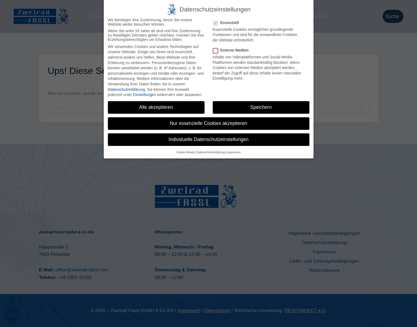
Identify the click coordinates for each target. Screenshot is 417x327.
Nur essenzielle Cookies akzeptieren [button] (208, 120)
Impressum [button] (233, 149)
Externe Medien (232, 47)
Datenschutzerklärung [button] (211, 149)
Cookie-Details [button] (185, 149)
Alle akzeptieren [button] (156, 104)
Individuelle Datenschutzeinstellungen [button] (208, 136)
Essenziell (227, 19)
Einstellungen (144, 91)
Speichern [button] (261, 104)
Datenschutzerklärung (126, 86)
